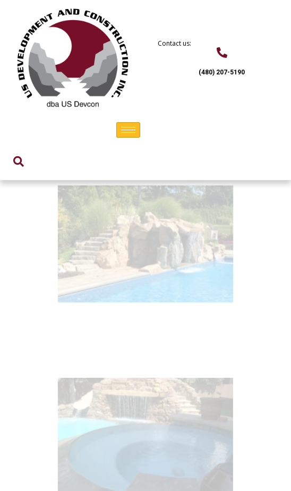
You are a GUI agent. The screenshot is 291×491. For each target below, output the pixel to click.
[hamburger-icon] (128, 130)
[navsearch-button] (18, 161)
